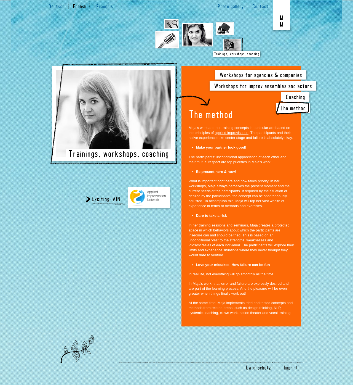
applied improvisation (231, 133)
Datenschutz (257, 368)
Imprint (291, 368)
